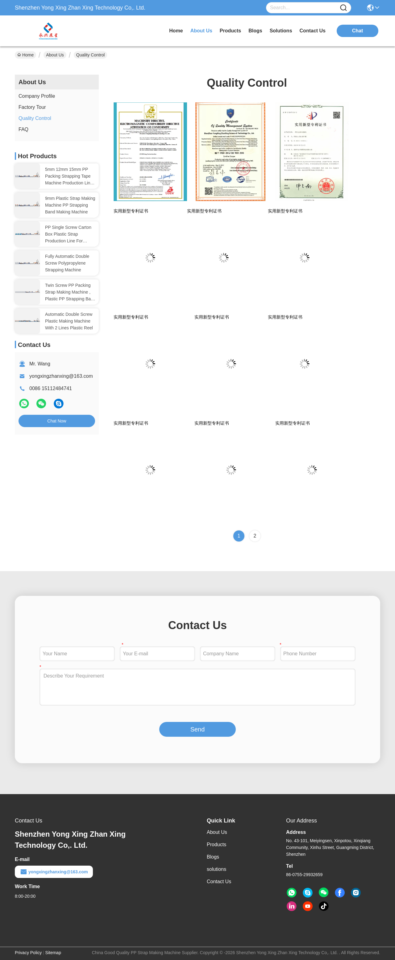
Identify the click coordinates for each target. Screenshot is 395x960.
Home (176, 30)
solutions (281, 30)
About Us (55, 54)
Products (216, 844)
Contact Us (219, 881)
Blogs (213, 856)
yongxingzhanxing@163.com (61, 376)
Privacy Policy (28, 952)
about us (201, 30)
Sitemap (53, 952)
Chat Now (56, 420)
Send (197, 729)
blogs (255, 30)
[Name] (343, 8)
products (230, 30)
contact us (313, 30)
